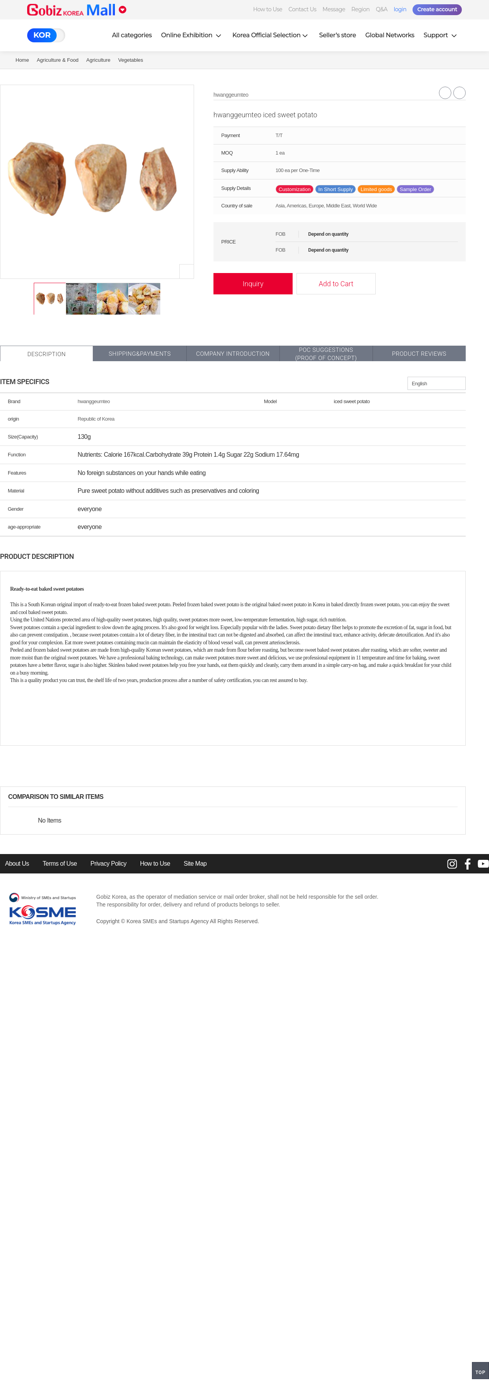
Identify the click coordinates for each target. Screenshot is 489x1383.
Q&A (382, 9)
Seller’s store (337, 35)
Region (360, 9)
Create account (437, 9)
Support (441, 35)
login (400, 9)
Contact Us (302, 9)
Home (22, 60)
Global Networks (389, 35)
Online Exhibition (192, 35)
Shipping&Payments (140, 353)
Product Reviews (419, 353)
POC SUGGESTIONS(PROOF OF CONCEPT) (326, 354)
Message (334, 9)
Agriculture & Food (58, 60)
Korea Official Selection (271, 35)
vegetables (130, 60)
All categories (132, 35)
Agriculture (98, 60)
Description (46, 354)
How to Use (267, 9)
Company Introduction (233, 353)
